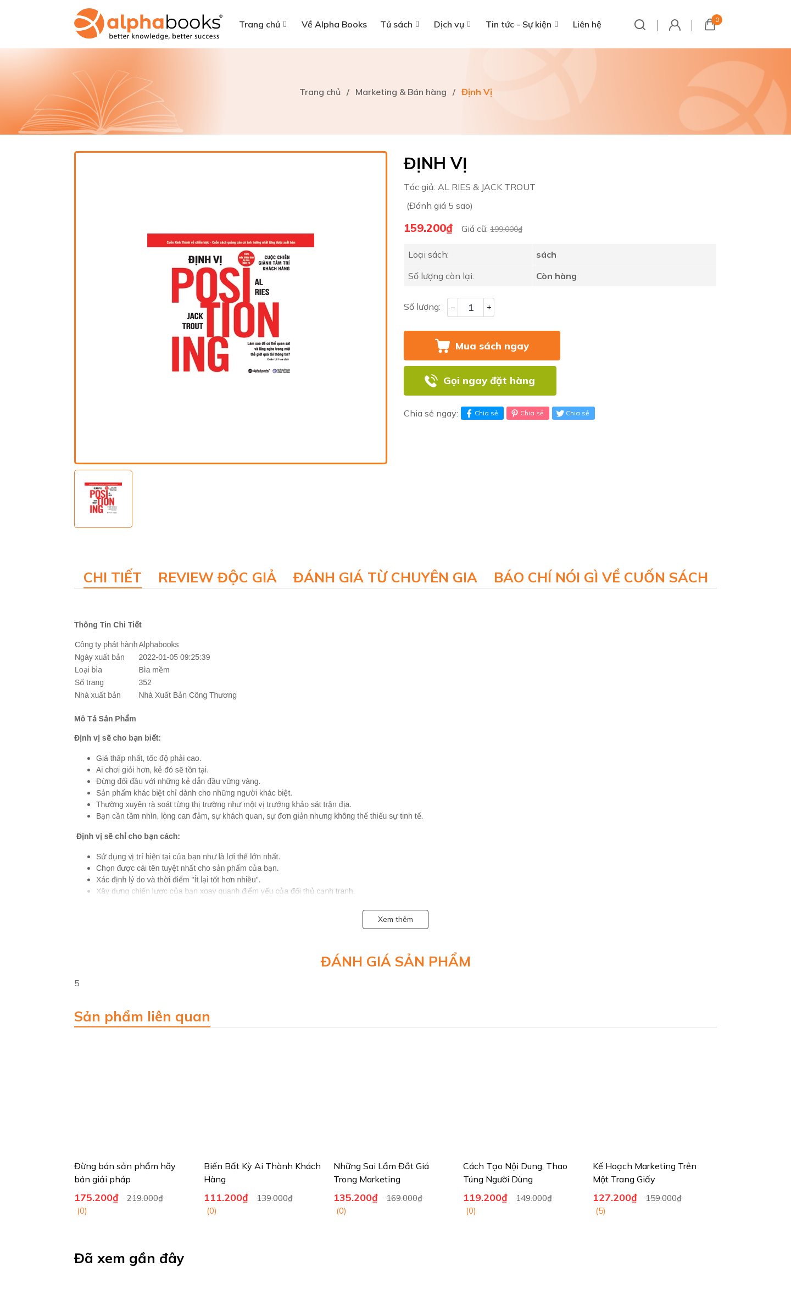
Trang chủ (259, 24)
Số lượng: (422, 306)
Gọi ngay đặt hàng (489, 380)
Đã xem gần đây (129, 1257)
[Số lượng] (470, 307)
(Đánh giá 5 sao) (439, 205)
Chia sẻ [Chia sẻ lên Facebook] (481, 413)
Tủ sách (396, 24)
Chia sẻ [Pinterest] (526, 413)
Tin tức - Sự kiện (519, 24)
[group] (231, 308)
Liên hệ (587, 24)
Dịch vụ (449, 24)
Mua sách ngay (492, 346)
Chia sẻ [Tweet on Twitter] (572, 413)
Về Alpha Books (334, 24)
